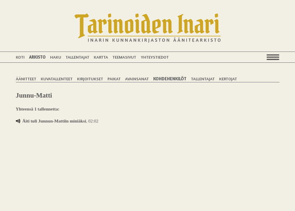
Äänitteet (26, 78)
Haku (55, 57)
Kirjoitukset (90, 78)
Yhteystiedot (155, 57)
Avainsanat (137, 78)
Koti (20, 57)
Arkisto (37, 57)
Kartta (101, 57)
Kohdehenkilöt (169, 78)
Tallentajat (77, 57)
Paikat (114, 78)
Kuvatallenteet (57, 78)
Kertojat (228, 78)
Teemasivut (124, 57)
